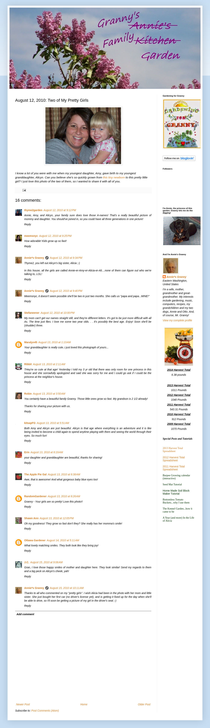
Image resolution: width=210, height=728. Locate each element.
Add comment (25, 614)
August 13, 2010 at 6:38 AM (64, 474)
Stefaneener (31, 312)
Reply (27, 224)
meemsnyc (31, 235)
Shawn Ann (31, 518)
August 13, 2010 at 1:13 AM (54, 342)
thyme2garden (33, 210)
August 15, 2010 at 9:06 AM (46, 562)
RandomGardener (35, 496)
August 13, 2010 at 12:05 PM (57, 518)
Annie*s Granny (34, 257)
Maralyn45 (30, 342)
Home (83, 704)
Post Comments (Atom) (45, 710)
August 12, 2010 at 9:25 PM (55, 235)
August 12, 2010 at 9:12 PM (60, 210)
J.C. (26, 562)
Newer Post (23, 704)
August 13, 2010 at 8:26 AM (64, 496)
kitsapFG (30, 422)
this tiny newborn (114, 177)
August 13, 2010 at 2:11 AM (49, 364)
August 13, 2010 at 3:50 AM (49, 393)
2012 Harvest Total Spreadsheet (174, 459)
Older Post (144, 704)
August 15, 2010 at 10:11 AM (67, 587)
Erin (26, 452)
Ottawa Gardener (35, 540)
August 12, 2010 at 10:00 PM (57, 312)
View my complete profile (177, 320)
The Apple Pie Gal (35, 474)
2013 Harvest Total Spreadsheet (173, 450)
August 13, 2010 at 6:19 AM (46, 452)
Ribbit (28, 364)
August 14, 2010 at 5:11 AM (63, 540)
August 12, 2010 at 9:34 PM (66, 257)
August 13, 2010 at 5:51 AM (53, 422)
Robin (28, 393)
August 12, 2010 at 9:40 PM (66, 290)
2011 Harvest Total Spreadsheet (174, 468)
